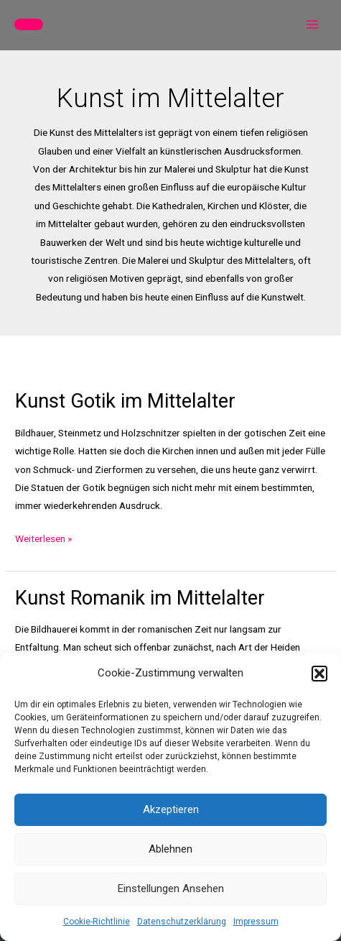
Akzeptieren (171, 809)
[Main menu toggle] (312, 25)
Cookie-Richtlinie (96, 922)
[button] (319, 673)
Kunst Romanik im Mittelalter (140, 598)
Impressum (256, 922)
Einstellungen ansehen (171, 888)
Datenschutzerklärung (181, 922)
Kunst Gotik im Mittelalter (125, 401)
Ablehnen (170, 849)
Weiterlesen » (43, 539)
